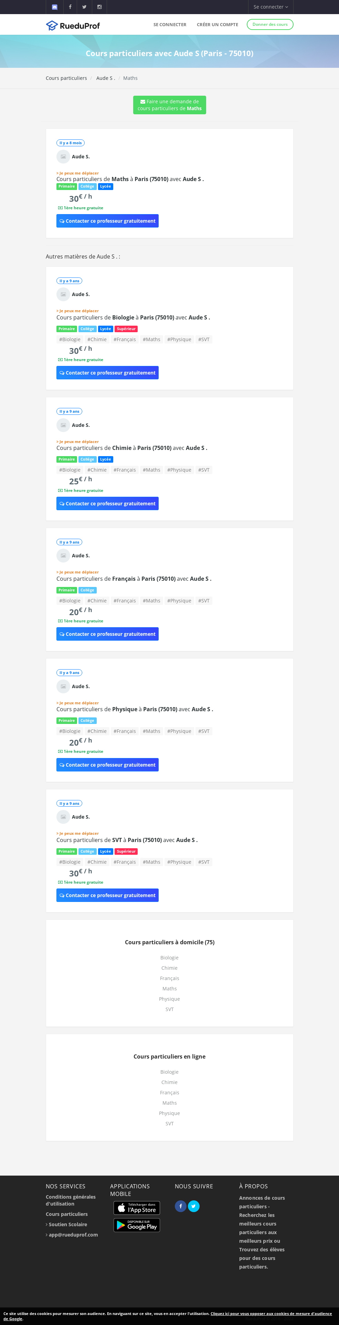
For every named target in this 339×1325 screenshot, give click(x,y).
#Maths (151, 339)
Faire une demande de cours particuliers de (170, 105)
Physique (169, 999)
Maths (169, 988)
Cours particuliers (66, 78)
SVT (170, 1009)
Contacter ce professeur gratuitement (108, 221)
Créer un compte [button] (217, 24)
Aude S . (105, 78)
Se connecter (170, 24)
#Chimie (97, 339)
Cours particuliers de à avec (130, 179)
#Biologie (70, 339)
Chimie (169, 968)
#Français (125, 339)
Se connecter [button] (271, 6)
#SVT (204, 339)
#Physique (179, 339)
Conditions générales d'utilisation (71, 1200)
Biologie (169, 957)
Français (169, 978)
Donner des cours (270, 24)
